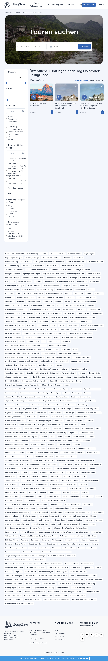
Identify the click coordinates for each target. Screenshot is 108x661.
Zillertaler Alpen (11, 540)
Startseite (8, 12)
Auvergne (41, 425)
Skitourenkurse (55, 413)
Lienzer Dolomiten (75, 520)
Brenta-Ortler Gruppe (69, 480)
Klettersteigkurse (45, 508)
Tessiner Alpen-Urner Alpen (47, 452)
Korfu (98, 429)
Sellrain (48, 528)
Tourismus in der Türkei (76, 262)
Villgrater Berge (11, 536)
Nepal (25, 305)
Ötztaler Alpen (10, 484)
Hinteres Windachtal (40, 512)
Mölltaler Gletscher (29, 516)
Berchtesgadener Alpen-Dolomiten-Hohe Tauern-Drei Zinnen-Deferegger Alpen (36, 389)
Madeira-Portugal (11, 496)
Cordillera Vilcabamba (13, 584)
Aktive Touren (52, 266)
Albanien (51, 377)
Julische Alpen (69, 548)
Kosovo (66, 492)
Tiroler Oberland (28, 532)
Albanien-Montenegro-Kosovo (17, 377)
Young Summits (11, 393)
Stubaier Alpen (56, 512)
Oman (86, 361)
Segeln (67, 301)
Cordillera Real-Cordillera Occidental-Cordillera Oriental (46, 576)
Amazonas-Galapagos (13, 576)
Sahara (45, 317)
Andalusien (91, 548)
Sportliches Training (45, 290)
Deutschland (70, 405)
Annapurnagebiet (48, 353)
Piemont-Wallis (69, 448)
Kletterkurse (31, 417)
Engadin (8, 544)
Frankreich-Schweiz (27, 425)
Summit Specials (54, 313)
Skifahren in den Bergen (86, 298)
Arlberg (19, 500)
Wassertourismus (74, 254)
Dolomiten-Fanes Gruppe (66, 457)
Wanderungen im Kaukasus (32, 278)
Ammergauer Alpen (87, 401)
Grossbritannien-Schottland (16, 433)
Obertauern (44, 417)
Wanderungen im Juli (54, 294)
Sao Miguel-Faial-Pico (82, 377)
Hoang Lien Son (52, 349)
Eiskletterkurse (93, 452)
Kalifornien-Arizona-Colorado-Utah (18, 560)
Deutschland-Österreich (80, 397)
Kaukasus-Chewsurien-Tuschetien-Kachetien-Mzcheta (44, 333)
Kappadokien (43, 325)
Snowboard (9, 301)
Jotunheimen (87, 496)
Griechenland (87, 429)
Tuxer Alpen (97, 532)
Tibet (75, 329)
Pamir (75, 349)
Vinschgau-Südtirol (76, 488)
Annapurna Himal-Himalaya (69, 353)
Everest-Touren (65, 584)
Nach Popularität (81, 80)
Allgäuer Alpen (36, 405)
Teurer (92, 80)
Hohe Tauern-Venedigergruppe (77, 512)
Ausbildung (82, 405)
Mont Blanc (58, 421)
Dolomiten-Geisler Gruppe (43, 460)
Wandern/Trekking (12, 313)
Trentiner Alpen (40, 484)
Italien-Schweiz (54, 448)
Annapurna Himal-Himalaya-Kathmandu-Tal (22, 353)
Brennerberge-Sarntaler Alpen (56, 397)
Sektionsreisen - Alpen (14, 568)
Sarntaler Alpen (80, 476)
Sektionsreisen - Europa (35, 568)
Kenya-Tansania (69, 309)
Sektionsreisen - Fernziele (58, 568)
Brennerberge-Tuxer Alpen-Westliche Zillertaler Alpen (26, 504)
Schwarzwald (57, 417)
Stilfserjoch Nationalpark (14, 452)
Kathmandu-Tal (47, 361)
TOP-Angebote (25, 484)
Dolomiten (52, 464)
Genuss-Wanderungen (89, 480)
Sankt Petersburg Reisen (81, 588)
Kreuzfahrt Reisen (45, 596)
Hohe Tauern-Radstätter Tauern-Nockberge (79, 516)
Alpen (67, 385)
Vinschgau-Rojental (12, 488)
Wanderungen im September (85, 301)
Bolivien (8, 572)
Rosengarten (56, 476)
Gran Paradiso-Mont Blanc (15, 421)
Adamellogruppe (67, 452)
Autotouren (94, 282)
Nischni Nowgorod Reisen (34, 592)
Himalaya (40, 329)
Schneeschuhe (36, 305)
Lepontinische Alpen (86, 448)
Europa (82, 373)
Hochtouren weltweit (59, 321)
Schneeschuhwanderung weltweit (38, 337)
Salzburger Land (89, 524)
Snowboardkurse (11, 532)
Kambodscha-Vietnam (57, 345)
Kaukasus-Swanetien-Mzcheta (80, 333)
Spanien (81, 548)
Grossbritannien (86, 433)
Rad (24, 317)
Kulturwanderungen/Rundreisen (82, 317)
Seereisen (26, 266)
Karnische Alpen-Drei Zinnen (40, 468)
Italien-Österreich (38, 445)
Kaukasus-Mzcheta (12, 333)
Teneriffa (42, 492)
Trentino (76, 445)
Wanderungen (79, 584)
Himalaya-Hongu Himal (81, 357)
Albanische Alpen (38, 377)
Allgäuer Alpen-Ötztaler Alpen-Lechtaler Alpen (23, 397)
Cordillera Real (30, 572)
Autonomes (78, 294)
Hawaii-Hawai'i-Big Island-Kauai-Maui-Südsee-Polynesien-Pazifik (51, 373)
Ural (6, 282)
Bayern (8, 413)
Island (60, 437)
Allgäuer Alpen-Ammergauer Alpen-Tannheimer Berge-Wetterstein (31, 401)
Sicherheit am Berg (12, 409)
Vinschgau (91, 488)
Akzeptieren (82, 659)
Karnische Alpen (64, 445)
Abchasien (84, 286)
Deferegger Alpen (62, 508)
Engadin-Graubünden (90, 540)
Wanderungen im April (25, 298)
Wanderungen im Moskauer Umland (19, 604)
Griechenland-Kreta (71, 429)
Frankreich (57, 429)
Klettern (38, 282)
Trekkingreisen (83, 313)
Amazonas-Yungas (46, 572)
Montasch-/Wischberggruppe (16, 445)
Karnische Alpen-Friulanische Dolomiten (70, 468)
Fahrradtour (78, 258)
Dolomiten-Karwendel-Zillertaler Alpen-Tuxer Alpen (40, 393)
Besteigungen (10, 588)
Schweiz (45, 540)
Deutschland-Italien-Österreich (34, 381)
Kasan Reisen (29, 596)
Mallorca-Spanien (53, 496)
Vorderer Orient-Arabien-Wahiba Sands (20, 365)
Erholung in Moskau (32, 600)
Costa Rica (71, 556)
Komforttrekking (37, 357)
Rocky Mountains (71, 564)
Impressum (59, 636)
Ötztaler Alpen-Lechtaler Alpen (17, 524)
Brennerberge (56, 504)
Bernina (30, 452)
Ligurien (92, 468)
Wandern (67, 258)
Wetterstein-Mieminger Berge (71, 536)
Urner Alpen (83, 544)
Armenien (70, 298)
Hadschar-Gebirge (45, 365)
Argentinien (87, 568)
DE (100, 5)
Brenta (29, 457)
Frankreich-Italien (82, 417)
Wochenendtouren (57, 254)
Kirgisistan (66, 349)
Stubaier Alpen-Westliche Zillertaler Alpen (70, 528)
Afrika (57, 309)
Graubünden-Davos (36, 544)
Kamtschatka (82, 282)
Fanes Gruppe (80, 464)
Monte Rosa (10, 476)
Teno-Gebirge (54, 492)
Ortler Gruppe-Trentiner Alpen (52, 472)
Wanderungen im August (14, 286)
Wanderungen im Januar (74, 305)
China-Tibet (52, 329)
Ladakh (21, 341)
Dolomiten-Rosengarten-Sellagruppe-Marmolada (75, 460)
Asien (7, 329)
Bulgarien (97, 377)
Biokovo (85, 492)
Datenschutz (60, 633)
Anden (98, 568)
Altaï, (13, 282)
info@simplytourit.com (38, 643)
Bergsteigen (43, 321)
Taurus (61, 325)
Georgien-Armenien (88, 329)
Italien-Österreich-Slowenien (16, 441)
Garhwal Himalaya (69, 337)
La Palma (32, 492)
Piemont (90, 437)
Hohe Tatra (33, 548)
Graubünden (51, 544)
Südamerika (75, 568)
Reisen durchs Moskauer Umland (56, 600)
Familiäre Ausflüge (12, 278)
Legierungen (89, 254)
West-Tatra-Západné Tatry (15, 548)
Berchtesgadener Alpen (14, 417)
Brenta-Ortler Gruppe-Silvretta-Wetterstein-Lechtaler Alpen (28, 385)
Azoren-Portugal (64, 377)
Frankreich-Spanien (31, 429)
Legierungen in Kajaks (13, 258)
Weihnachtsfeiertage (64, 290)
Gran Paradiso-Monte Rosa (15, 468)
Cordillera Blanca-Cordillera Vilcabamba (49, 580)
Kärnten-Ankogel (11, 516)
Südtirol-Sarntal (28, 480)
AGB (56, 631)
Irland (52, 437)
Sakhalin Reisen (61, 596)
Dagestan (99, 294)
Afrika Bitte (48, 301)
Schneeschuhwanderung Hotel (86, 409)
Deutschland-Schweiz (53, 405)
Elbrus (59, 305)
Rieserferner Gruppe (39, 476)
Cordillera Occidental (78, 572)
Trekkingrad (76, 393)
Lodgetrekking (33, 341)
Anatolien (30, 325)
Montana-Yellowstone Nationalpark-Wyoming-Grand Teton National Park (33, 564)
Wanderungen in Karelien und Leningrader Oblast (70, 270)
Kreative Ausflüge (12, 290)
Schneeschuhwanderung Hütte (17, 460)
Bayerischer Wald (30, 409)
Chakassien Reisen (77, 596)
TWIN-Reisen (69, 313)
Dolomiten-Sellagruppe (36, 464)
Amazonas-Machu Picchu (86, 576)
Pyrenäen (45, 429)
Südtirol (87, 393)
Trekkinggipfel (21, 321)
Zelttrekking (28, 313)
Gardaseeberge (95, 464)
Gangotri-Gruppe (85, 337)
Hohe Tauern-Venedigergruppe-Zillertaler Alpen (23, 528)
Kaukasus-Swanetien (13, 337)
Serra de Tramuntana (71, 496)
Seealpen (89, 421)
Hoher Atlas (40, 313)
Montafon (89, 520)
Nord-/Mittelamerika (56, 556)
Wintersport (97, 313)
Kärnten (51, 445)
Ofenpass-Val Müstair (67, 544)
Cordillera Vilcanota (32, 584)
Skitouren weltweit (12, 317)
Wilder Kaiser (91, 536)
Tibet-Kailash (65, 329)
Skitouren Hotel (54, 425)
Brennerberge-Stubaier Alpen (53, 500)
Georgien (66, 286)
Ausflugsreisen (53, 592)
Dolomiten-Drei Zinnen (44, 457)
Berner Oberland (71, 540)
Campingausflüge (32, 258)
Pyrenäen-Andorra (12, 552)
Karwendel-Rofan (12, 520)
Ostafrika (81, 309)
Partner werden (61, 639)
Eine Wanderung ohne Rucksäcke (18, 262)
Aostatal (80, 452)
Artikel (71, 5)
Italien (67, 437)
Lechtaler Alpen (59, 520)
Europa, (91, 290)
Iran (43, 341)
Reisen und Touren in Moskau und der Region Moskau (26, 254)
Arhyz (19, 294)
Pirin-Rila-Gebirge (12, 381)
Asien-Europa (10, 325)
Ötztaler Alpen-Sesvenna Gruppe (36, 488)
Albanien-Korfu (94, 373)
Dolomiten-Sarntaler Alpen (47, 480)
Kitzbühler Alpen (28, 520)
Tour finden (84, 47)
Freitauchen (80, 290)
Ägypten (58, 301)
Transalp (58, 385)
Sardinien (67, 476)
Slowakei (94, 544)
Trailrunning (87, 504)
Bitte (75, 286)
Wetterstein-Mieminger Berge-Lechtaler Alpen (38, 536)
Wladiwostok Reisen (13, 596)
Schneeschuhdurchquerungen (89, 413)
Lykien (53, 325)
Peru (72, 576)
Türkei (21, 325)
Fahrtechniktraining (47, 409)
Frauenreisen (76, 389)
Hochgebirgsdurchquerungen (39, 421)
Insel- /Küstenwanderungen (92, 325)
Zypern (89, 294)
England (43, 437)
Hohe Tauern (98, 512)
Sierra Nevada (40, 560)
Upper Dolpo (76, 361)
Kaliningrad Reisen (91, 592)
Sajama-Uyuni (61, 572)
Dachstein (9, 508)
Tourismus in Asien (95, 262)
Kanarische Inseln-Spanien (15, 492)
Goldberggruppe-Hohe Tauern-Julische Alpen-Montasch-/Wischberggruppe (60, 441)
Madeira (40, 496)
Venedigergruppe (82, 532)
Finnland (68, 417)
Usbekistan (9, 298)
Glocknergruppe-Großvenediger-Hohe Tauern (55, 532)
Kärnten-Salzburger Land (49, 516)
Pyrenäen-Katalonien (31, 552)
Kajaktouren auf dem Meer (53, 274)
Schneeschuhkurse (72, 504)
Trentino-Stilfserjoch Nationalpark (63, 484)
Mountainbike (34, 317)
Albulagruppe (57, 540)
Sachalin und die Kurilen (33, 294)
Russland (24, 540)
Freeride (20, 301)
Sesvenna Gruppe (12, 480)
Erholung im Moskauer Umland (84, 600)
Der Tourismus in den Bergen (72, 266)
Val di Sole (83, 484)
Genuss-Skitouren (59, 488)
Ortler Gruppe (72, 472)
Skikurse (33, 472)
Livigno (24, 472)
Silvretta (99, 520)
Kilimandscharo (94, 309)
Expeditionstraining (40, 524)
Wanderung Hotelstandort (81, 321)
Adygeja (68, 294)
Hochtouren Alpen (88, 472)
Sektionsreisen (87, 564)
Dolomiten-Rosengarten (14, 464)
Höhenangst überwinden (23, 413)
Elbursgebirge (53, 341)
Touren (22, 5)
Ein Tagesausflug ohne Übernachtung (49, 262)
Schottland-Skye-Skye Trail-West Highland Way (48, 433)
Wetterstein (41, 413)
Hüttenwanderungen (68, 401)
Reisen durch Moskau (13, 600)
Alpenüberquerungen (92, 389)
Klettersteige (69, 413)
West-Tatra (44, 548)
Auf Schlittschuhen (12, 305)
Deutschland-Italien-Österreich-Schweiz (65, 381)
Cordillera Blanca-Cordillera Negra (18, 580)
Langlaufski (49, 305)
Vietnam (59, 365)
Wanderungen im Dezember (41, 309)
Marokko (90, 305)
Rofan (53, 524)
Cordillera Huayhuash (75, 580)
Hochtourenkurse (70, 425)
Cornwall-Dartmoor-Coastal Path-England (21, 437)
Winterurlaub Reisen (13, 592)
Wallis (82, 425)
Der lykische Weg (12, 266)
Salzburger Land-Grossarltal (69, 524)
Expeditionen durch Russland (37, 270)
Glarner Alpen (20, 544)
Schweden (35, 540)
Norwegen (9, 294)
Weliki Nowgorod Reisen (71, 592)
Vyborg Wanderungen (31, 274)
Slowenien (56, 548)
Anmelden (88, 5)
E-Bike (66, 393)
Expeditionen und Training (43, 588)
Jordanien (66, 341)
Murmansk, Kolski (33, 301)
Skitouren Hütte (66, 464)
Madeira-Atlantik (28, 496)
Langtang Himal (62, 361)
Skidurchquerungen (12, 429)
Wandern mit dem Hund (51, 258)
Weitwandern (73, 325)
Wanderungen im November (16, 309)
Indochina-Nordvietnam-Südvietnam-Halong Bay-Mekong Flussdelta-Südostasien (36, 369)
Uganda (33, 321)
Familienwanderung (59, 317)
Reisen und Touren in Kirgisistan (50, 298)
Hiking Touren (24, 588)
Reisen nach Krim (93, 274)
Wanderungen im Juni (75, 274)
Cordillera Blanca (49, 584)
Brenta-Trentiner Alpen (14, 457)
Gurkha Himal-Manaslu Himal (58, 357)
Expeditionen (10, 341)
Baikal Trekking (34, 286)
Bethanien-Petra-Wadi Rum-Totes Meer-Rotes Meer (25, 345)
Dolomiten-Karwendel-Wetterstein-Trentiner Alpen (25, 448)
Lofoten (99, 496)
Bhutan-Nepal (28, 329)
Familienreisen (43, 520)
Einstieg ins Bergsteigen (25, 508)
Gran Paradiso (23, 476)
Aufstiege (73, 278)
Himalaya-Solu (10, 361)
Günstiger (100, 80)
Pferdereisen (49, 282)
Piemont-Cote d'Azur (74, 421)
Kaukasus (16, 329)
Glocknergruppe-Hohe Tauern (17, 512)
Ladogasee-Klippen (12, 274)
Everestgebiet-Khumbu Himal (16, 357)
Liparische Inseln (12, 472)
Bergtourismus (62, 588)
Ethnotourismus (28, 290)
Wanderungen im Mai (65, 282)
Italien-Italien (78, 437)
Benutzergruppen (55, 5)
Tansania (8, 321)
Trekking (91, 584)
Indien (56, 337)
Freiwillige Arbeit (24, 282)
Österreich (9, 500)
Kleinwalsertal (22, 405)
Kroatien (75, 492)
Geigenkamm (77, 508)
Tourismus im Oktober (13, 270)
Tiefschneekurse (32, 500)
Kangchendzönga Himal (28, 361)
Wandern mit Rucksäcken (90, 278)
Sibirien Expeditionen (51, 286)
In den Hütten (38, 266)
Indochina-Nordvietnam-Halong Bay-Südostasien (24, 349)
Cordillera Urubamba (94, 580)
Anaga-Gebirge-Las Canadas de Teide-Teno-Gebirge (25, 556)
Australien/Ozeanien (79, 369)
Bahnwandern (10, 425)
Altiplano (18, 572)
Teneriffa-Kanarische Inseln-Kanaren (56, 552)
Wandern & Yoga (64, 409)
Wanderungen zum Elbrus (57, 278)
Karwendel (9, 405)
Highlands (73, 433)
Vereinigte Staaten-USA (14, 373)
